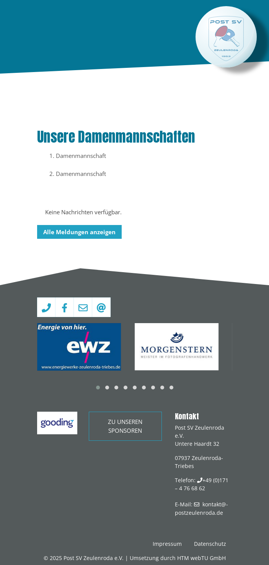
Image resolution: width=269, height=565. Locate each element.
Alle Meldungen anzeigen (79, 232)
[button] (98, 387)
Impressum (167, 543)
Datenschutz (210, 543)
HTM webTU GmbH (201, 558)
